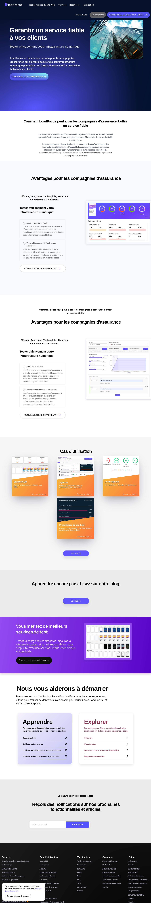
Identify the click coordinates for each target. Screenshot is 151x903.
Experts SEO (44, 817)
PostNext (131, 854)
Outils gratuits (132, 817)
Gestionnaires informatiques (49, 839)
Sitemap (80, 847)
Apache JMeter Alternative (111, 839)
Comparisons (81, 843)
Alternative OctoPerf (109, 824)
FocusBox (131, 858)
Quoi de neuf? (132, 828)
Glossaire (131, 821)
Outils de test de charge (136, 832)
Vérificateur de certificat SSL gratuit (15, 857)
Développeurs (44, 821)
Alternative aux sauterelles (111, 832)
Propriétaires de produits (48, 828)
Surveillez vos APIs (8, 828)
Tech (79, 839)
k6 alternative (107, 821)
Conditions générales (100, 886)
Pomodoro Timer (133, 861)
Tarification (88, 5)
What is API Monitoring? (136, 850)
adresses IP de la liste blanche (138, 835)
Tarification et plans (84, 817)
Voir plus (76, 509)
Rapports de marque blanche (137, 839)
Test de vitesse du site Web (42, 5)
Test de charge (7, 821)
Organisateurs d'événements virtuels (52, 858)
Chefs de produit (45, 847)
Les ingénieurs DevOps (47, 832)
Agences (43, 824)
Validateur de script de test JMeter (15, 854)
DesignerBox (132, 869)
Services (62, 5)
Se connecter (98, 15)
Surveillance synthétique (10, 835)
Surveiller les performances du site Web (15, 817)
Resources (74, 5)
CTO (41, 850)
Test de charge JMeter (9, 824)
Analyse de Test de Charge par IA (13, 832)
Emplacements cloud (135, 843)
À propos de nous (134, 847)
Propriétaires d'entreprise (48, 854)
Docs (79, 832)
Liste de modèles (133, 824)
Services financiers (46, 865)
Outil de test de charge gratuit (13, 850)
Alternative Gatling (108, 828)
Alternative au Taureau (110, 835)
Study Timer (132, 865)
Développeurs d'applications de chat (52, 861)
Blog (78, 835)
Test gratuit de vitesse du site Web (15, 846)
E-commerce (44, 835)
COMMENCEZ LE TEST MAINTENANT (128, 15)
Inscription (81, 824)
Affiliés (79, 828)
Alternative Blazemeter (110, 817)
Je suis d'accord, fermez (18, 896)
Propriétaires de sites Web (49, 843)
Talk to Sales (81, 15)
